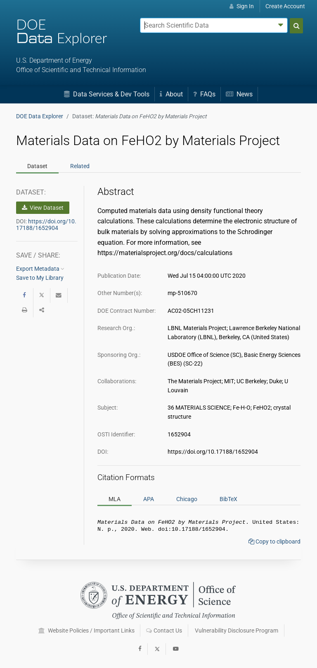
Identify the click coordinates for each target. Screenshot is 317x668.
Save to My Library (40, 277)
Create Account (285, 6)
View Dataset (43, 207)
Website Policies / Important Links (86, 630)
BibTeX (228, 499)
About (171, 94)
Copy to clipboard (274, 543)
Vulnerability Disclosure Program (236, 630)
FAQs (204, 94)
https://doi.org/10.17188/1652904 (46, 224)
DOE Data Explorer (39, 116)
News (239, 94)
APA (148, 499)
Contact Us (164, 630)
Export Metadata (40, 268)
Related (80, 166)
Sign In (241, 6)
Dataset (37, 166)
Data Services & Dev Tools (106, 94)
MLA (115, 499)
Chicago (186, 499)
